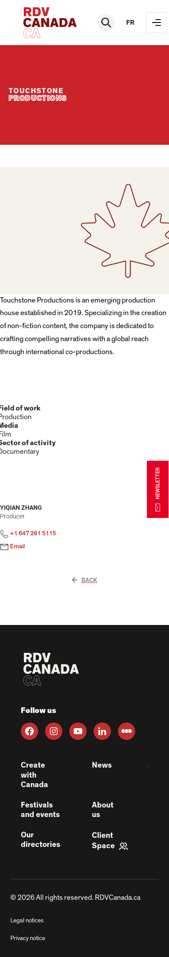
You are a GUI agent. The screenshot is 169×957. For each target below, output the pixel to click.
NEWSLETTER (157, 489)
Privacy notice (27, 938)
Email (12, 547)
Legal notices (26, 921)
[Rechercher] (106, 22)
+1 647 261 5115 (28, 534)
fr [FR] (130, 22)
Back (84, 580)
